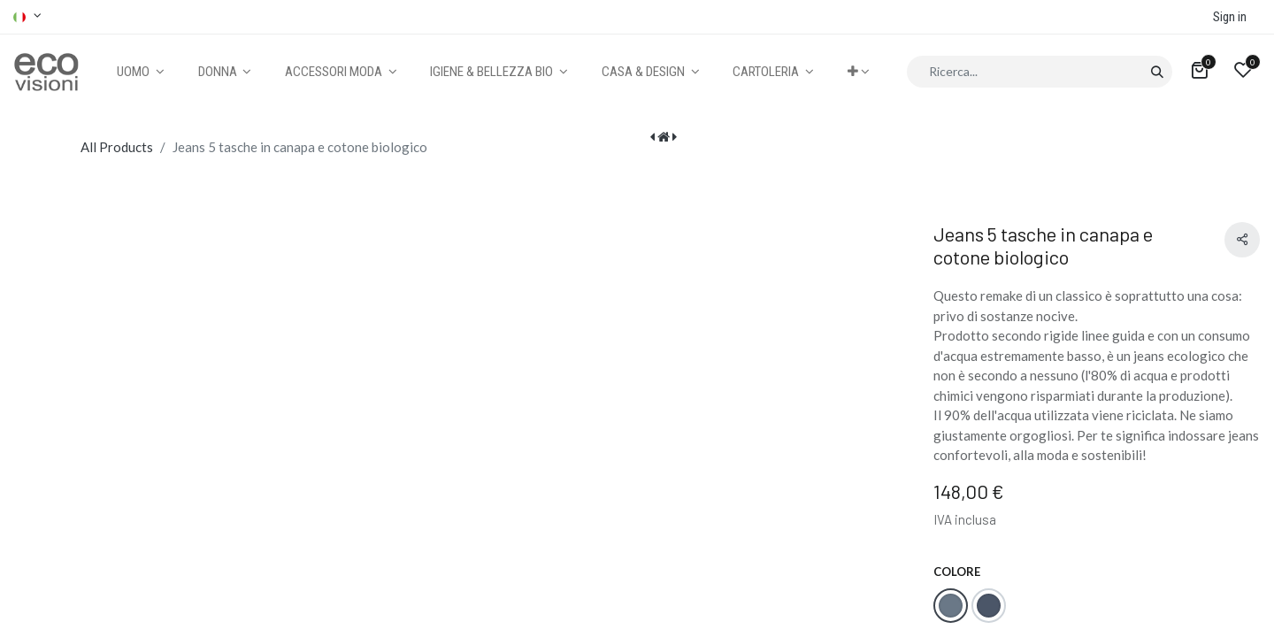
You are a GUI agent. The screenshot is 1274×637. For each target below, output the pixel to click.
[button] (858, 72)
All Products (117, 147)
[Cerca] (1156, 72)
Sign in (1230, 17)
